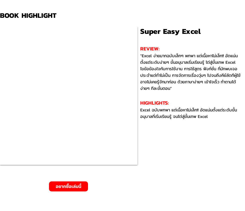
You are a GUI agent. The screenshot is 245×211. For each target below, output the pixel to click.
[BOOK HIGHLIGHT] (30, 15)
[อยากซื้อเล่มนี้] (68, 186)
